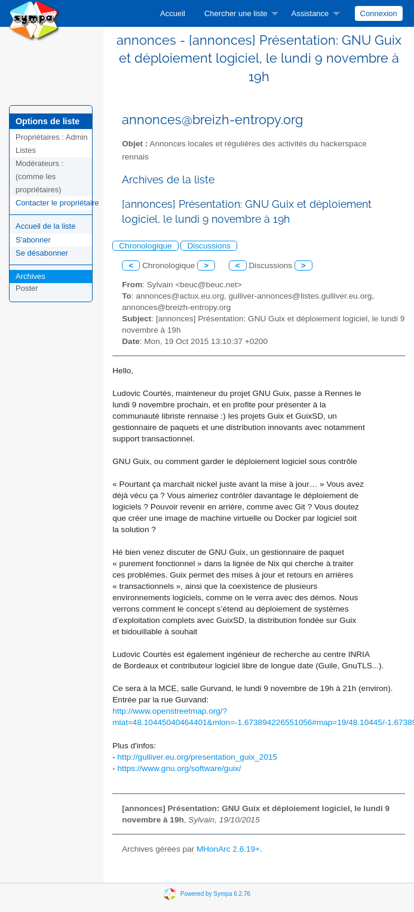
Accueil (172, 13)
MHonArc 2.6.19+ (228, 849)
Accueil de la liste (45, 226)
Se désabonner (42, 252)
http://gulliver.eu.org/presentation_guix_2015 (198, 757)
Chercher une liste (236, 13)
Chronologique (145, 245)
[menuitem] (173, 13)
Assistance (310, 13)
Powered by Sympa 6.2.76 (215, 893)
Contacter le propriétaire (57, 202)
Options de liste (47, 121)
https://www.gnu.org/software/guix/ (179, 768)
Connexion (378, 13)
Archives (30, 276)
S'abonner (33, 239)
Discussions (209, 245)
